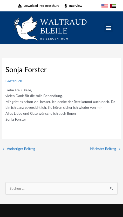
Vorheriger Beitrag (18, 148)
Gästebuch (13, 81)
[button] (108, 27)
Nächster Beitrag (105, 148)
